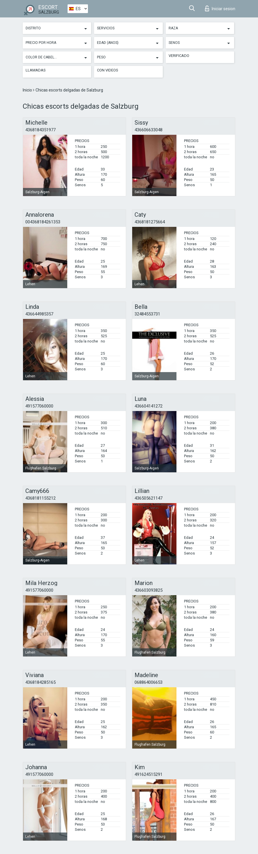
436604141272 (148, 406)
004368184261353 (42, 222)
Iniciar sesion (220, 8)
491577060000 (39, 406)
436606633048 (148, 129)
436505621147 (148, 498)
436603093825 (148, 590)
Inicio (28, 90)
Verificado (179, 55)
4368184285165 (40, 682)
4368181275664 (150, 222)
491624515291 (148, 774)
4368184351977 (40, 129)
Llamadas (36, 70)
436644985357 (39, 314)
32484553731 (147, 314)
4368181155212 (40, 498)
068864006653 (148, 682)
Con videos (107, 70)
